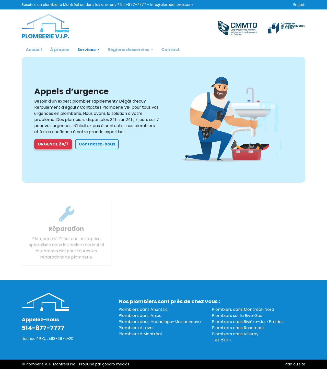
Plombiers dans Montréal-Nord (243, 309)
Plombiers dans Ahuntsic (143, 309)
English (299, 4)
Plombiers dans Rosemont (238, 328)
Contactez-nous (97, 144)
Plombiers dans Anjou (140, 315)
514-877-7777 (133, 4)
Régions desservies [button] (129, 50)
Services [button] (86, 50)
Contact (170, 50)
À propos (59, 50)
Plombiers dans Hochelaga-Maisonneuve (160, 322)
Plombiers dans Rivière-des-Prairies (248, 322)
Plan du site (295, 364)
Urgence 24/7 (53, 144)
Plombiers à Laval (136, 328)
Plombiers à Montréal (140, 334)
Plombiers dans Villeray (235, 334)
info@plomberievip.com (171, 4)
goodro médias (115, 364)
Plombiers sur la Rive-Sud (237, 315)
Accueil (34, 50)
